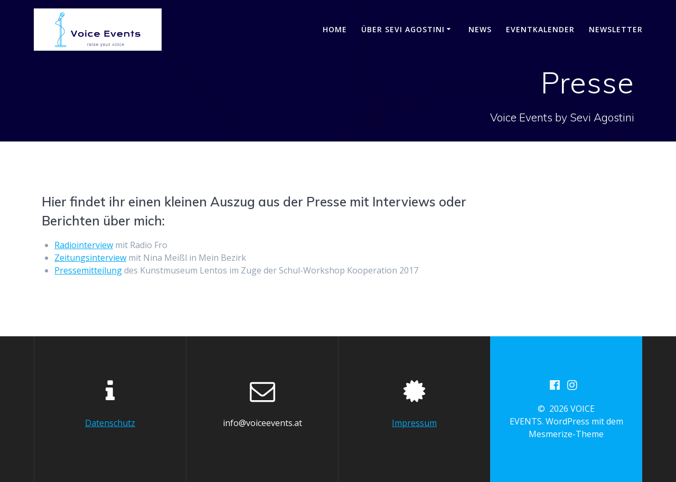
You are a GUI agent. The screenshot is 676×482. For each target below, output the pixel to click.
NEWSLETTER (616, 29)
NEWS (480, 29)
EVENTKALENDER (540, 29)
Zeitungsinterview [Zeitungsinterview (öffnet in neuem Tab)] (90, 257)
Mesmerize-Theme (566, 434)
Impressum (414, 423)
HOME (335, 29)
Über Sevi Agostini (403, 29)
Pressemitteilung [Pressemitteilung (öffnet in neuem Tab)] (88, 270)
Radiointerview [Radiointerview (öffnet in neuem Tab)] (83, 245)
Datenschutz (110, 423)
